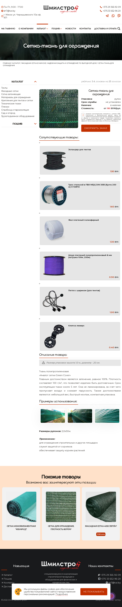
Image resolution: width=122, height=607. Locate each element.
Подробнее (61, 594)
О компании (26, 29)
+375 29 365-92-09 (112, 7)
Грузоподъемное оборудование (17, 116)
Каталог (41, 29)
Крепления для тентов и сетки (17, 100)
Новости (70, 29)
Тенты (4, 88)
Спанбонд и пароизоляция (15, 110)
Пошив (55, 29)
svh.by (118, 600)
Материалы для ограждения (15, 97)
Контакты (85, 29)
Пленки (5, 106)
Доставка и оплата (105, 29)
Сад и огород (8, 113)
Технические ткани (11, 103)
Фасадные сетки (9, 91)
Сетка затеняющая (10, 94)
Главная (7, 63)
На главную (8, 29)
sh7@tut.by (9, 11)
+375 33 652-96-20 (112, 11)
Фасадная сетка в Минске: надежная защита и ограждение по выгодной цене (59, 63)
